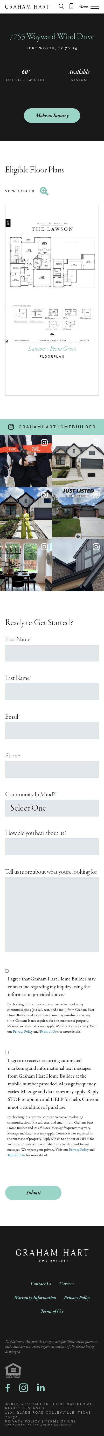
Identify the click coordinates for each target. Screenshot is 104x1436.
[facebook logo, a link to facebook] (7, 1388)
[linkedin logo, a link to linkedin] (41, 1388)
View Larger (26, 191)
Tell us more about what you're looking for (51, 872)
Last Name (18, 678)
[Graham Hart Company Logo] (27, 7)
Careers (66, 1284)
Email (12, 717)
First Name (18, 639)
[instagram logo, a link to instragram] (23, 1388)
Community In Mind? (31, 794)
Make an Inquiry (52, 115)
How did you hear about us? (35, 833)
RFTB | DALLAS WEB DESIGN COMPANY (45, 1425)
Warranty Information (35, 1297)
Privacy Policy (23, 1031)
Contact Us (40, 1284)
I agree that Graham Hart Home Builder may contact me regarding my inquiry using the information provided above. (51, 987)
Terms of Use (48, 1031)
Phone (12, 755)
